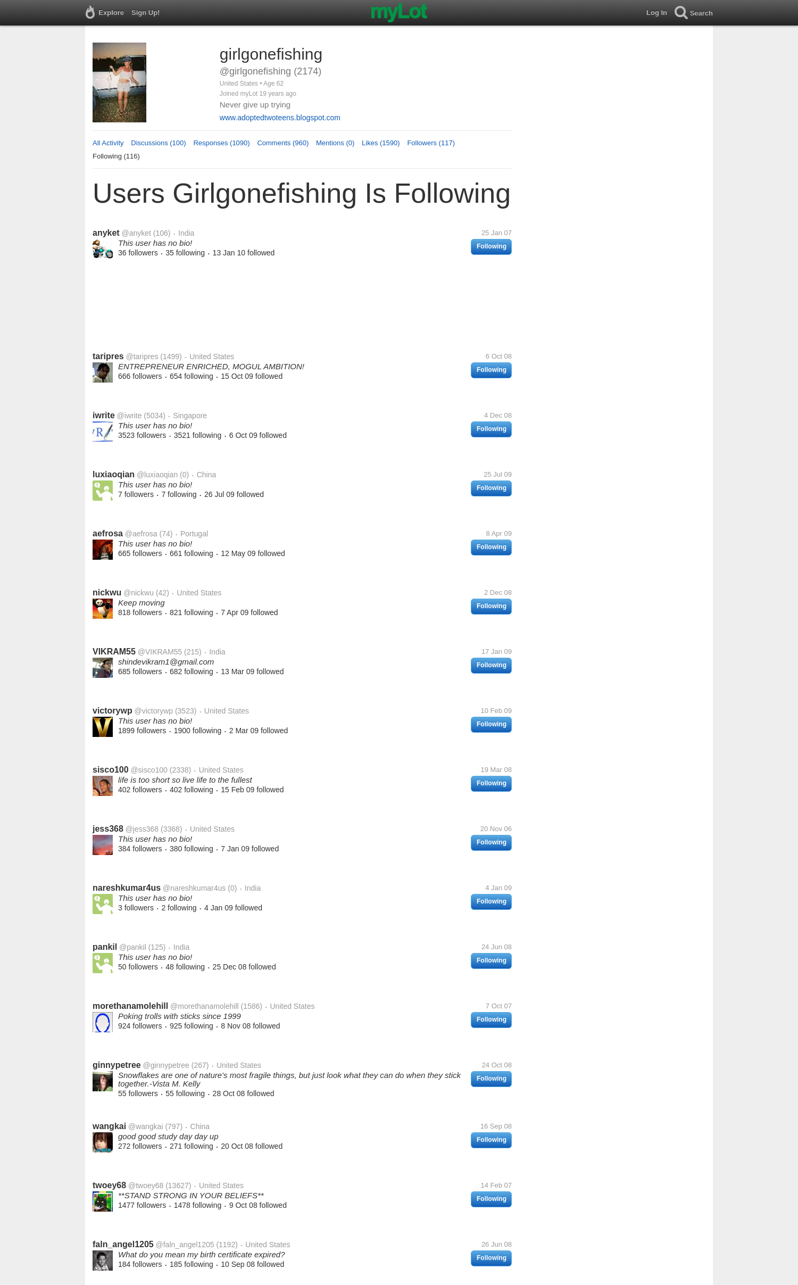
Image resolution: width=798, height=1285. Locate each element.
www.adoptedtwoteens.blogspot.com (280, 117)
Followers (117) (431, 143)
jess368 (108, 828)
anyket (106, 232)
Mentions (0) (335, 143)
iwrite (104, 415)
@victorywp (153, 711)
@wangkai (145, 1126)
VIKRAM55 (114, 651)
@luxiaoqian (157, 474)
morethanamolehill (130, 1005)
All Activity (108, 143)
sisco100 (111, 769)
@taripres (142, 356)
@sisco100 (148, 770)
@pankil (132, 947)
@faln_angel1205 (185, 1244)
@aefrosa (141, 533)
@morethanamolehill (204, 1006)
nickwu (107, 592)
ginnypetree (117, 1065)
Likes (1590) (381, 143)
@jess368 (142, 829)
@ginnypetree (166, 1065)
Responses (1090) (221, 143)
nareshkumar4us (127, 887)
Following (491, 246)
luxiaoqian (114, 474)
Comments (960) (283, 143)
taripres (108, 356)
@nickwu (138, 592)
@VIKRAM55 (160, 652)
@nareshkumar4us (194, 888)
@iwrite (129, 415)
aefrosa (108, 533)
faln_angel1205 (123, 1244)
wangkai (109, 1126)
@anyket (136, 233)
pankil (105, 946)
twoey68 (109, 1185)
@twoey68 (145, 1185)
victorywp (112, 710)
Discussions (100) (158, 143)
